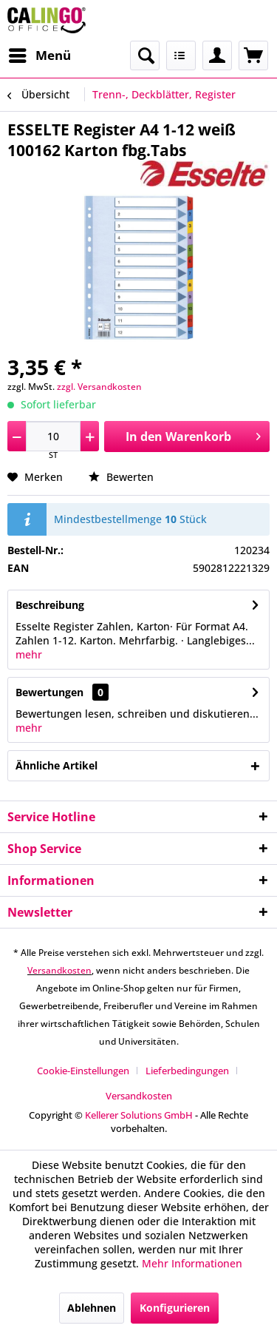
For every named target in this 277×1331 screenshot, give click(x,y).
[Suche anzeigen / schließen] (145, 55)
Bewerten (121, 477)
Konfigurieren (175, 1308)
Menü (40, 54)
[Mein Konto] (217, 55)
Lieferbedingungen (187, 1070)
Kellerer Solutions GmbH (139, 1115)
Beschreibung (50, 605)
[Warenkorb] (253, 55)
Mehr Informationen (192, 1263)
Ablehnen (91, 1308)
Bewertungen (49, 692)
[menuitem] (39, 55)
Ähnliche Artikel (57, 765)
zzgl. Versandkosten (99, 386)
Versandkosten (59, 970)
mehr (29, 654)
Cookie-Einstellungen (83, 1070)
